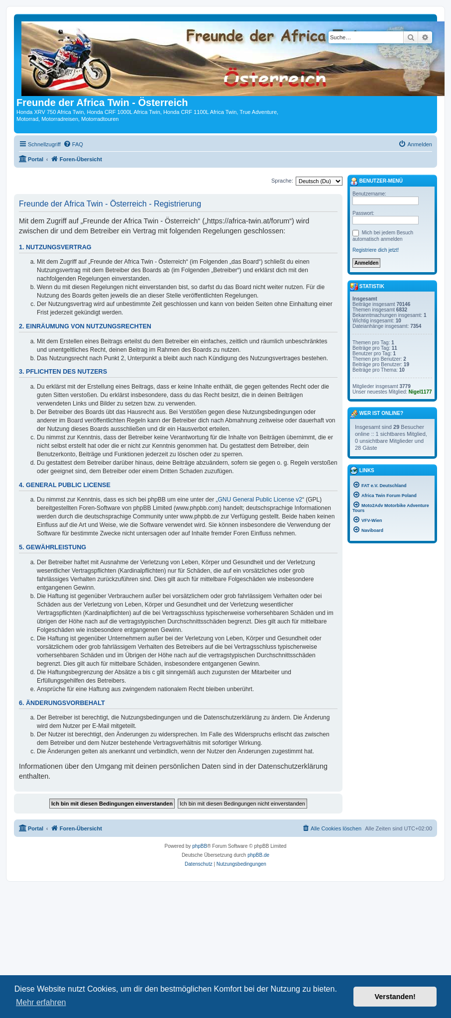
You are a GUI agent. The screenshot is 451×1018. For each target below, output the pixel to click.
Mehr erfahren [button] (41, 1002)
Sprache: (282, 181)
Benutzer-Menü (376, 182)
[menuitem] (73, 144)
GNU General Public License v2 (260, 499)
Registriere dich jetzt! (375, 250)
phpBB (199, 846)
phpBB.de (258, 855)
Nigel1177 (420, 392)
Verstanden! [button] (395, 997)
